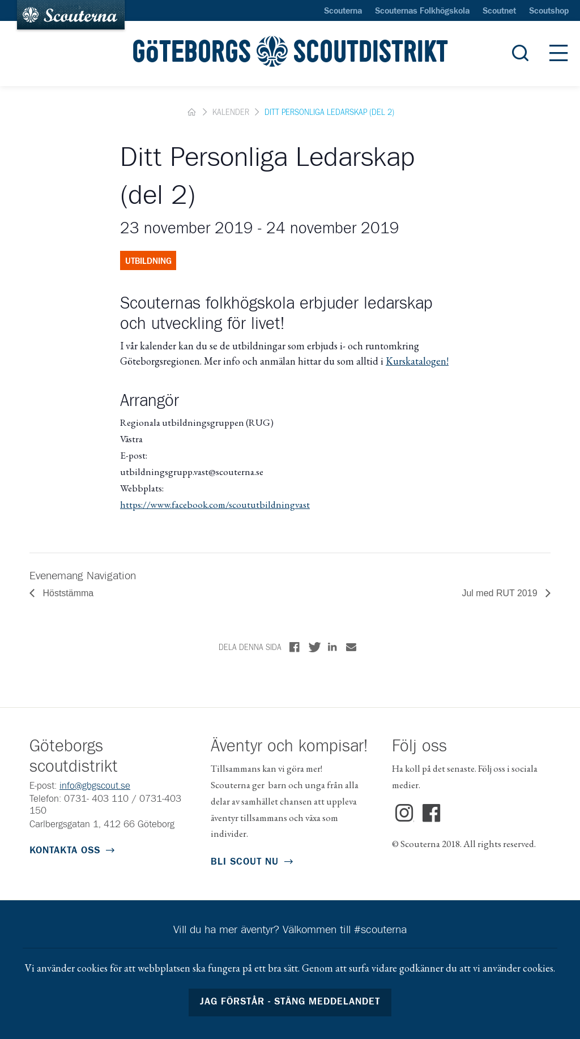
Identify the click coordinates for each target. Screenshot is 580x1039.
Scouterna (343, 11)
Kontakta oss (64, 851)
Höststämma (66, 593)
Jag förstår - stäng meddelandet (290, 1002)
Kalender (230, 113)
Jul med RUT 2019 (501, 593)
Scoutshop (549, 11)
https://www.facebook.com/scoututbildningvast (215, 504)
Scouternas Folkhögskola (422, 11)
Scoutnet (499, 11)
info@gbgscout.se (94, 786)
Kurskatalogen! (417, 360)
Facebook (432, 814)
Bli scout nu (245, 862)
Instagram (404, 814)
